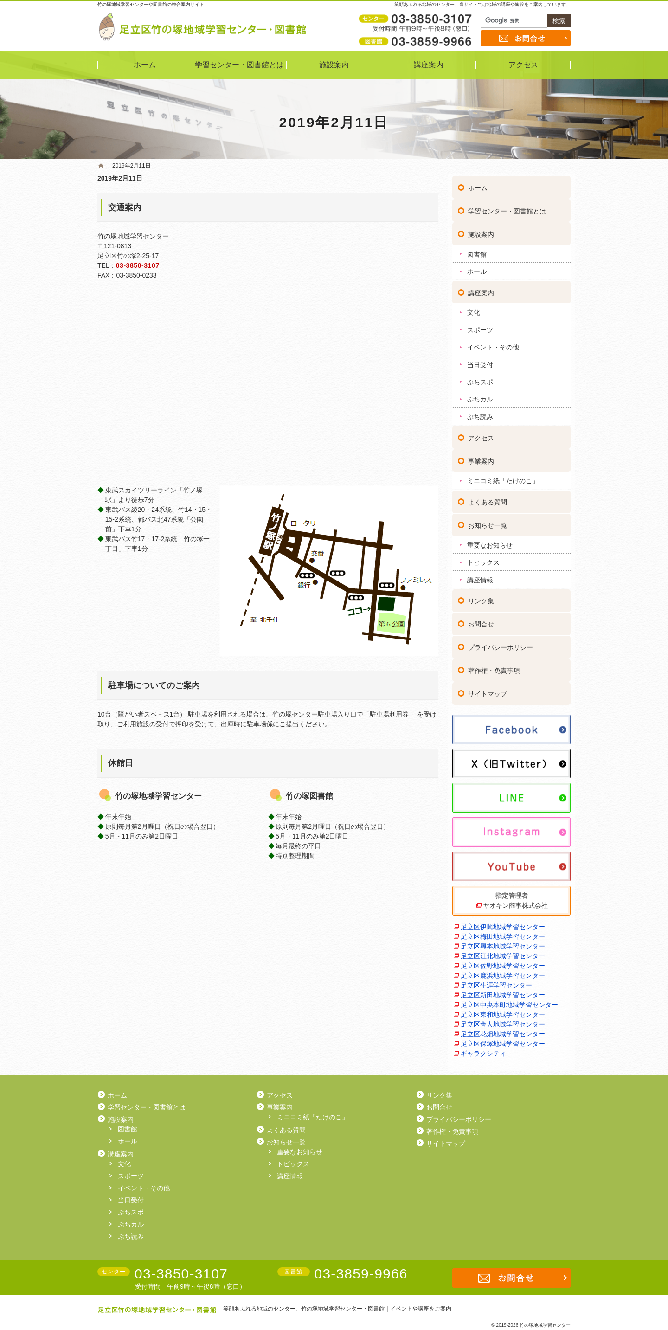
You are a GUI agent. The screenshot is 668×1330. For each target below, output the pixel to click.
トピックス (483, 559)
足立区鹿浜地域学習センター (503, 972)
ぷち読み (480, 414)
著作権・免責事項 (494, 668)
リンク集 (481, 598)
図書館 (477, 251)
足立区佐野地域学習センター (503, 963)
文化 (473, 310)
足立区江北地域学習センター (503, 953)
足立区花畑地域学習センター (503, 1031)
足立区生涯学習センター (496, 982)
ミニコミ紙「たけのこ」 (503, 478)
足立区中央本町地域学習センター (509, 1002)
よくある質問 (487, 499)
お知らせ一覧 (487, 522)
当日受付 (480, 362)
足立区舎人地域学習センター (503, 1021)
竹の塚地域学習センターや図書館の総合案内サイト (150, 4)
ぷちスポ (480, 379)
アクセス (481, 435)
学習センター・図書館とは (507, 208)
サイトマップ (487, 691)
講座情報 (480, 577)
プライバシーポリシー (500, 645)
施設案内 (481, 231)
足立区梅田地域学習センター (503, 933)
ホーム (478, 185)
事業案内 (481, 458)
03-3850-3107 (138, 265)
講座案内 (481, 290)
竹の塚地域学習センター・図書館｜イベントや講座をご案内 (376, 1308)
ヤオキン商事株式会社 (515, 902)
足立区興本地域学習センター (503, 943)
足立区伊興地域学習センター (503, 924)
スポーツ (480, 327)
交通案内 (124, 207)
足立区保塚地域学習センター (503, 1041)
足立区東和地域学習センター (503, 1011)
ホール (477, 268)
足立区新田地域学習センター (503, 992)
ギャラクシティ (483, 1050)
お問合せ (481, 622)
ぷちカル (480, 396)
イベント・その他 (493, 344)
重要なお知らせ (490, 542)
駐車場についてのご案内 (154, 685)
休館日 (120, 763)
